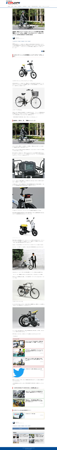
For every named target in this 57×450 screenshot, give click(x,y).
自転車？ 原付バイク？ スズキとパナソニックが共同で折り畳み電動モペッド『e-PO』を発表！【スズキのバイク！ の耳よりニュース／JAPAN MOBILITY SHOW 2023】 (28, 33)
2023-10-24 (17, 37)
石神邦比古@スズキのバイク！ (19, 38)
